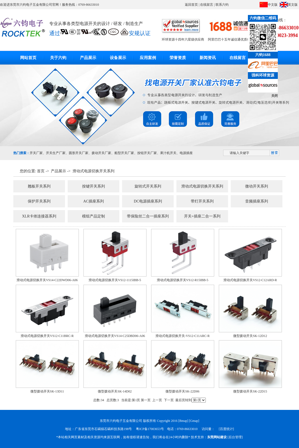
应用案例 (148, 58)
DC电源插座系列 (148, 201)
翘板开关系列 (39, 186)
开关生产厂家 (56, 153)
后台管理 (235, 437)
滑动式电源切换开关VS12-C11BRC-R (47, 336)
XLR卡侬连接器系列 (39, 216)
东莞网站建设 (217, 437)
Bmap (183, 421)
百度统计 (226, 429)
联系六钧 (222, 5)
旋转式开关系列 (148, 186)
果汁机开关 (168, 153)
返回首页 (191, 5)
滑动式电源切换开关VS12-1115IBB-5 (115, 280)
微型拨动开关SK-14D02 (115, 391)
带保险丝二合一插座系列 (148, 216)
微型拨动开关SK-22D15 (250, 391)
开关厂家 (36, 153)
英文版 (293, 5)
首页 (41, 171)
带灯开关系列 (202, 201)
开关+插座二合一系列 (202, 216)
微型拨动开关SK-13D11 (47, 391)
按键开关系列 (93, 186)
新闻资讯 (208, 58)
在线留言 (206, 5)
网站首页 (28, 58)
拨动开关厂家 (101, 153)
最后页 (180, 400)
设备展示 (118, 58)
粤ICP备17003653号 (150, 429)
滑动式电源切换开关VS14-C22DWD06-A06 (47, 280)
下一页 (169, 400)
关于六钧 (58, 58)
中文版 (273, 5)
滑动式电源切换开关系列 (93, 171)
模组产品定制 (93, 216)
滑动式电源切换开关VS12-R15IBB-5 (182, 280)
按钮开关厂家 (147, 153)
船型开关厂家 (124, 153)
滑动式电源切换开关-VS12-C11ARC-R (182, 336)
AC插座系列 (93, 201)
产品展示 (88, 58)
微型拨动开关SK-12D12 (250, 336)
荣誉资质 (178, 58)
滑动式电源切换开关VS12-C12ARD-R (250, 280)
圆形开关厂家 (78, 153)
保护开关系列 (39, 201)
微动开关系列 (256, 186)
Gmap (194, 421)
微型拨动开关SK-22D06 (182, 391)
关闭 (274, 96)
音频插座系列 (256, 201)
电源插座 (186, 153)
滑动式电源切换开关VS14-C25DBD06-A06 (115, 336)
